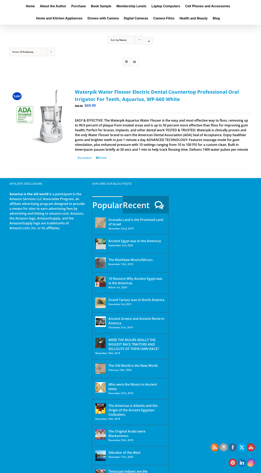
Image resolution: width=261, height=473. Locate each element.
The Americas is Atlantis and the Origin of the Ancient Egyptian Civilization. (132, 410)
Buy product (85, 157)
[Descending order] (149, 41)
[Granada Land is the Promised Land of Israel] (100, 222)
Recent (136, 205)
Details (103, 157)
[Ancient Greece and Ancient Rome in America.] (100, 321)
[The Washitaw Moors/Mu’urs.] (100, 263)
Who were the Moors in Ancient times (132, 386)
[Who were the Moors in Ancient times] (100, 387)
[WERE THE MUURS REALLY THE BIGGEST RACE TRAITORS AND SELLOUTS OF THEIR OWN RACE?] (100, 343)
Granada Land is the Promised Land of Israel (135, 221)
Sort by (119, 40)
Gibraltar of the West (124, 452)
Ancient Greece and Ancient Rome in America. (136, 320)
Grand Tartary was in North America (136, 300)
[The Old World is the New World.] (100, 368)
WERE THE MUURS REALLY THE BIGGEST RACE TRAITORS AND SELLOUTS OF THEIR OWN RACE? (133, 344)
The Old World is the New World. (133, 365)
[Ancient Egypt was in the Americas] (100, 244)
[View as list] (134, 62)
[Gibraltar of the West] (100, 455)
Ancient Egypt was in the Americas (134, 241)
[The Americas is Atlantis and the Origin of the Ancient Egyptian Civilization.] (100, 408)
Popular (107, 205)
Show (23, 52)
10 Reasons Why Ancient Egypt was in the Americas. (135, 280)
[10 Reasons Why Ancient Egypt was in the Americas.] (100, 281)
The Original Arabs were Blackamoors (126, 433)
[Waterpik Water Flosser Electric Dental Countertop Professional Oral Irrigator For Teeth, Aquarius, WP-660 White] (37, 116)
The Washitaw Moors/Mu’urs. (130, 260)
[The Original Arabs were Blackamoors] (100, 434)
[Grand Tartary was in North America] (100, 303)
